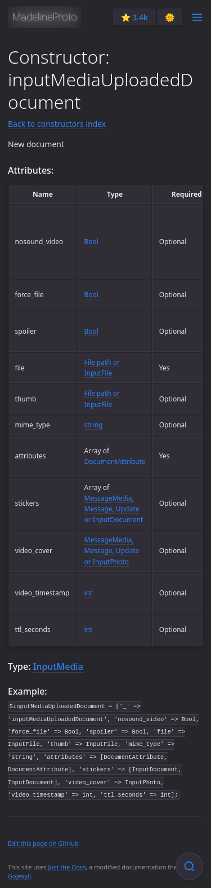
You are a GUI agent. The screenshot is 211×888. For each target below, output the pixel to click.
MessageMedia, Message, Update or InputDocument (113, 508)
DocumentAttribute (115, 461)
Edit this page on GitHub (43, 843)
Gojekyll (19, 876)
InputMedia (58, 666)
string (93, 425)
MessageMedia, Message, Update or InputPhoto (112, 550)
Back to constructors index (57, 123)
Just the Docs (67, 867)
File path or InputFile (102, 367)
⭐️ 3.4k (134, 17)
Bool (91, 241)
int (88, 593)
